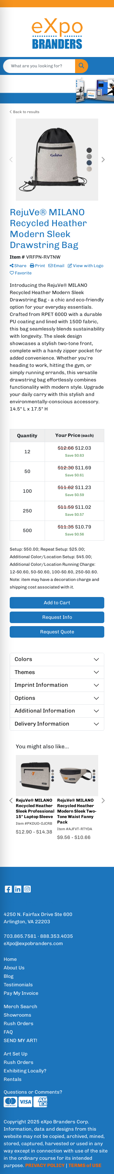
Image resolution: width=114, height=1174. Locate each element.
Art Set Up (15, 1054)
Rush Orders (18, 1023)
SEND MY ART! (20, 1040)
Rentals (13, 1079)
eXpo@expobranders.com (33, 943)
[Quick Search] (39, 66)
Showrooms (17, 1015)
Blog (8, 976)
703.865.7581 (20, 936)
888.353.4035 (56, 936)
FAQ (8, 1032)
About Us (14, 968)
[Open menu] (102, 66)
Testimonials (18, 985)
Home (10, 959)
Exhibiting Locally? (25, 1071)
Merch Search (20, 1006)
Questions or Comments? (33, 1092)
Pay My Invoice (21, 993)
